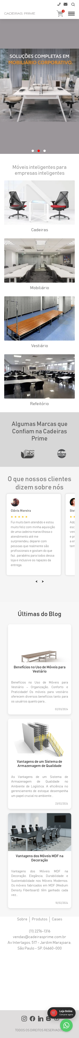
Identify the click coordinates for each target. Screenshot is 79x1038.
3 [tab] (44, 151)
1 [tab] (33, 151)
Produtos (39, 919)
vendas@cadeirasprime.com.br (39, 937)
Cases (57, 919)
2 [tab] (38, 151)
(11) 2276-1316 (39, 931)
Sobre (22, 919)
